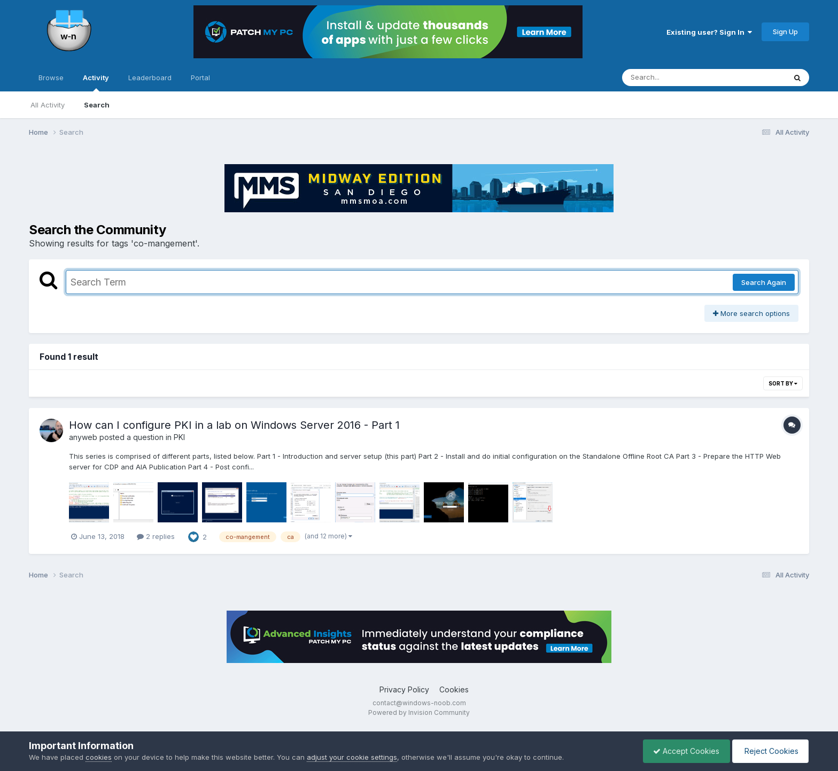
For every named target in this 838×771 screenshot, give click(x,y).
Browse (51, 77)
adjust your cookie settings (352, 757)
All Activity (47, 105)
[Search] (674, 77)
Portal (200, 77)
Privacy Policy (404, 689)
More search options (751, 313)
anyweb (83, 437)
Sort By (783, 383)
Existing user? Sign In (709, 32)
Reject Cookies (769, 750)
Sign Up (785, 31)
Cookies (454, 689)
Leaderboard (150, 77)
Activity (96, 82)
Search (97, 105)
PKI (179, 437)
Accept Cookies (683, 750)
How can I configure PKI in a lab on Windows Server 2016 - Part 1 (234, 425)
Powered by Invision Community (419, 712)
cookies (99, 757)
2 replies (156, 536)
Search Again (763, 282)
